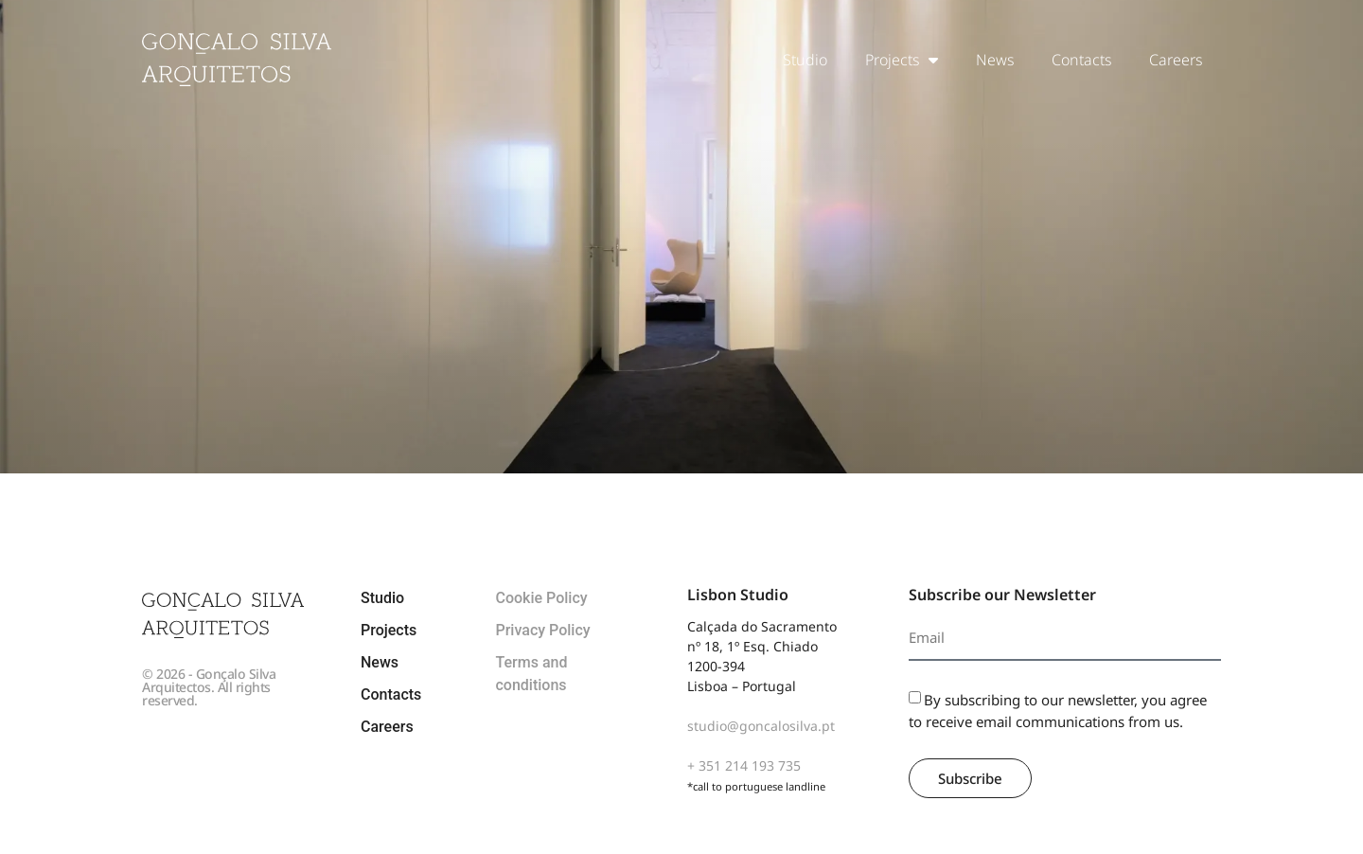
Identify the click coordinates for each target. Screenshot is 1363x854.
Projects (901, 60)
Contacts (1081, 59)
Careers (1175, 59)
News (995, 59)
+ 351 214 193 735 (744, 765)
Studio (805, 59)
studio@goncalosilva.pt (761, 726)
